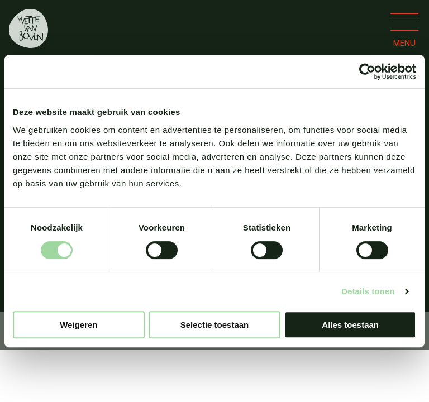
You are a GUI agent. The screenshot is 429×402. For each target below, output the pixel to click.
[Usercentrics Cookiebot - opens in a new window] (367, 71)
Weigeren (78, 324)
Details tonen (367, 291)
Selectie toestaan (214, 324)
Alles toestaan (350, 324)
